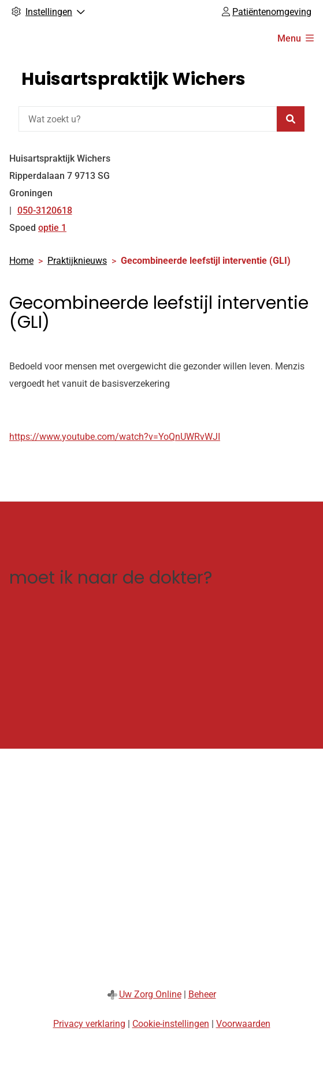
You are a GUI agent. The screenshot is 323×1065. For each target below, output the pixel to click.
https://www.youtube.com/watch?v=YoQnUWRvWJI (114, 436)
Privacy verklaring (89, 1023)
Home (21, 260)
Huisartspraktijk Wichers (133, 79)
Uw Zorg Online (150, 994)
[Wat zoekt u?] (147, 119)
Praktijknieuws (77, 260)
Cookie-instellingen (170, 1023)
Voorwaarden (243, 1023)
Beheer (202, 994)
